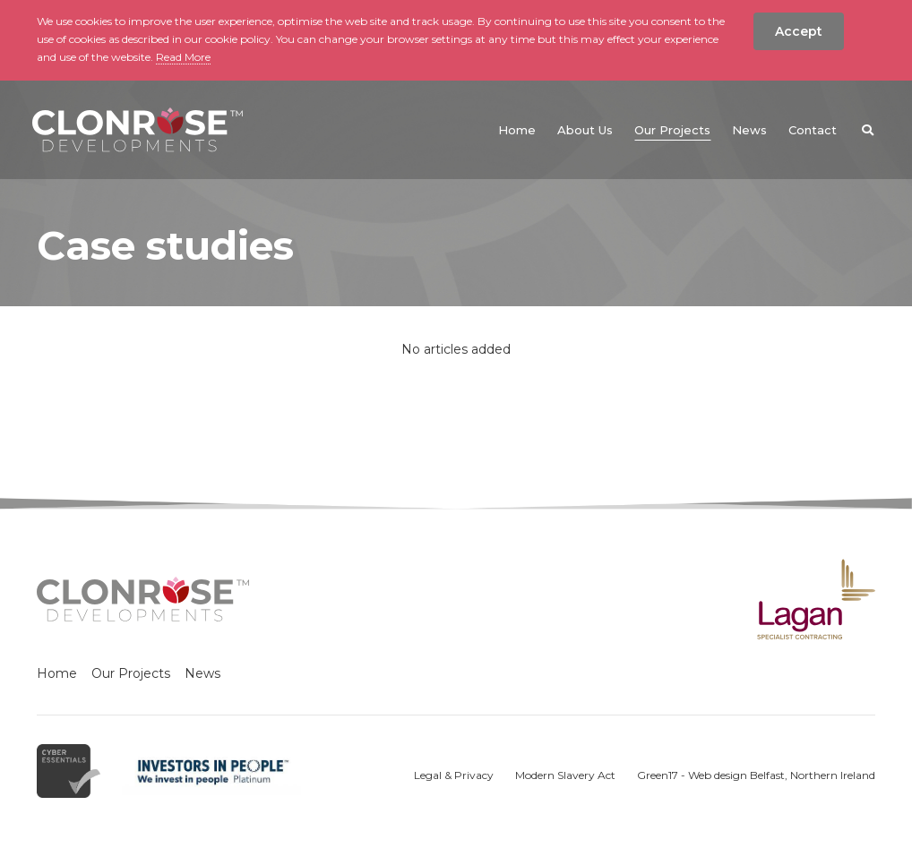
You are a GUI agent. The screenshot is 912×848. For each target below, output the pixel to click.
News (202, 673)
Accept (798, 31)
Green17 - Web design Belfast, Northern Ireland (756, 775)
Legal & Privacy (454, 775)
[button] (867, 130)
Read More (183, 57)
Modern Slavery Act (565, 775)
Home (57, 673)
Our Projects (130, 673)
